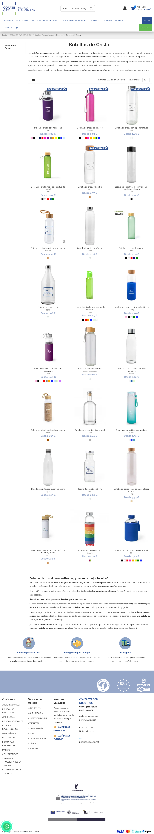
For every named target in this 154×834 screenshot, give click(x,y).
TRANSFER (34, 723)
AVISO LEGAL (8, 717)
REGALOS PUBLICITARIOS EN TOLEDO (13, 762)
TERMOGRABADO (37, 738)
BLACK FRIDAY (11, 754)
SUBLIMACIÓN (36, 713)
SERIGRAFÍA (34, 708)
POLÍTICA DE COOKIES (12, 721)
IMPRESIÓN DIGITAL (38, 718)
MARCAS (6, 750)
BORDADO (34, 749)
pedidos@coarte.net (89, 742)
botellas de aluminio (135, 53)
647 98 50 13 (86, 731)
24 (146, 80)
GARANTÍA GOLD (10, 733)
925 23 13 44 (86, 727)
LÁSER (32, 744)
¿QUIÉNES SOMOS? (11, 705)
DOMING (33, 733)
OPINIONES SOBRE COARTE (13, 771)
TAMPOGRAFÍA (36, 728)
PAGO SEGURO (9, 738)
